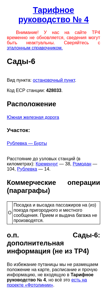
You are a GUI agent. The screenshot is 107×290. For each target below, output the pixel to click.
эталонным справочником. (35, 47)
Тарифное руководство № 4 (53, 14)
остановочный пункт (54, 80)
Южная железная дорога (33, 117)
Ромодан (82, 163)
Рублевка (27, 169)
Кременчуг (47, 163)
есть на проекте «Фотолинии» (47, 282)
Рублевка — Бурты (27, 143)
